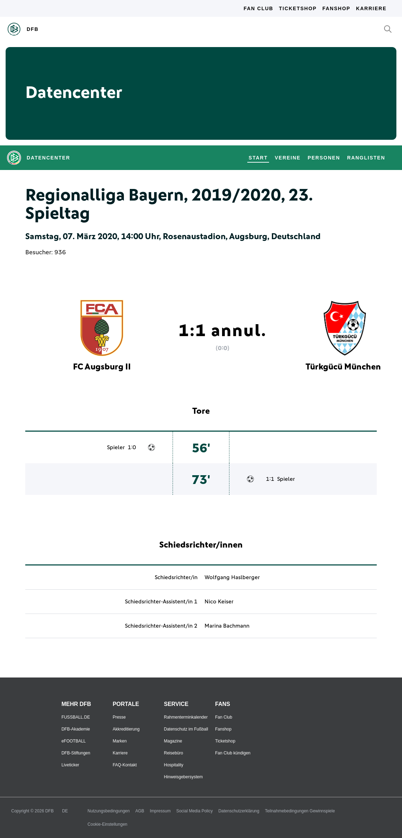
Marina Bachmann (227, 626)
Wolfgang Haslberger (232, 577)
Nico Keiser (219, 601)
